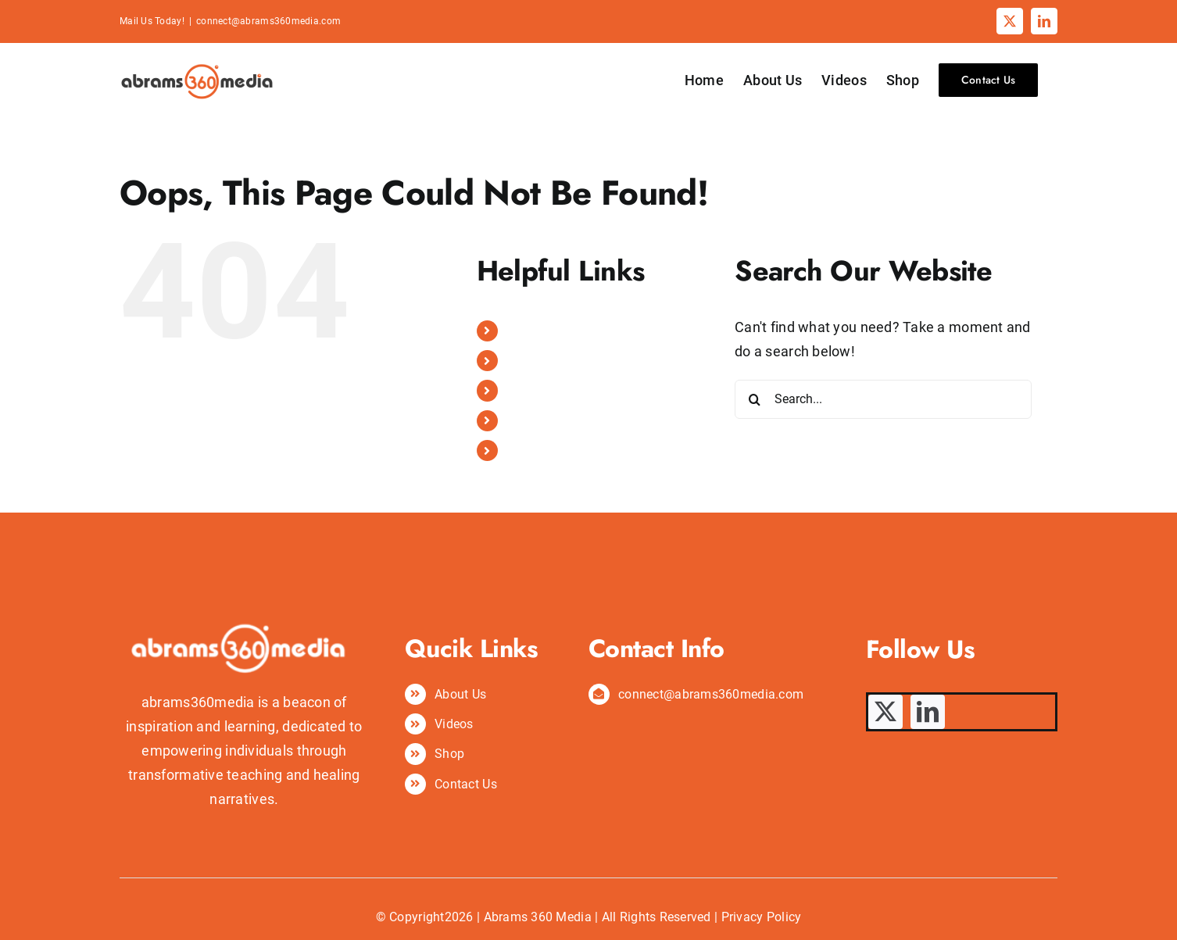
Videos (526, 390)
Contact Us (537, 450)
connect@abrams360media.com (268, 21)
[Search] (754, 399)
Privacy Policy (761, 917)
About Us (532, 360)
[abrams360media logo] (244, 554)
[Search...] (883, 399)
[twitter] (885, 712)
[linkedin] (927, 712)
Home (523, 330)
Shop (521, 420)
